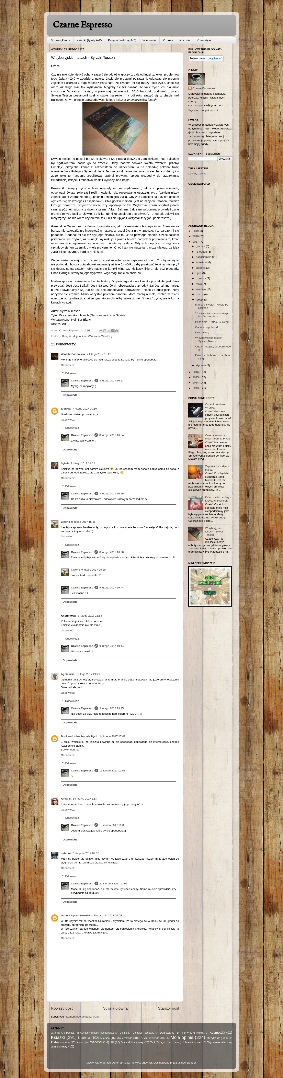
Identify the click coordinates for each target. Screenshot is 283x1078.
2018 (196, 236)
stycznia (201, 365)
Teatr (176, 1042)
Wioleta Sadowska (73, 354)
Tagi (152, 1042)
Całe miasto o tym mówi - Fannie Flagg (217, 437)
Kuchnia (184, 40)
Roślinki (80, 1042)
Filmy (185, 1032)
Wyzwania (149, 40)
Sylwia (65, 463)
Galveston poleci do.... (209, 327)
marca (200, 294)
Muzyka (211, 1038)
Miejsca (105, 1038)
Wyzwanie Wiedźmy (100, 336)
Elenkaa (66, 408)
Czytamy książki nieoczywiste (97, 1032)
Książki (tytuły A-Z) (89, 40)
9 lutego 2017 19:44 (111, 587)
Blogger (191, 1062)
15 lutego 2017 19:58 (112, 770)
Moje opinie (79, 336)
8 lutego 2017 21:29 (88, 674)
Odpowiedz (68, 365)
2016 (196, 372)
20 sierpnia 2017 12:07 (113, 883)
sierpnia (201, 267)
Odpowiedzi (72, 373)
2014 (196, 382)
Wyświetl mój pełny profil (203, 110)
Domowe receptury (143, 1032)
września (201, 262)
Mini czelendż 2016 (127, 1038)
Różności (95, 1042)
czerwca (201, 278)
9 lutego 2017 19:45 (111, 708)
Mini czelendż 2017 (154, 1038)
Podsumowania (60, 1042)
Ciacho (65, 521)
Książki (66, 336)
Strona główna (60, 40)
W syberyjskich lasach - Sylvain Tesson (209, 339)
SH (112, 1042)
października (204, 257)
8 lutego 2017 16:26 (111, 493)
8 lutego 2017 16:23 (111, 380)
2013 (196, 388)
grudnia (201, 246)
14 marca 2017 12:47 (86, 798)
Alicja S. (66, 798)
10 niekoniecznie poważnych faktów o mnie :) (212, 315)
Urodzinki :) (202, 332)
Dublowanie (167, 1032)
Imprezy (200, 1033)
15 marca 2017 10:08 (112, 825)
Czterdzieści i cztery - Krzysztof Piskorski (218, 499)
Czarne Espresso (82, 25)
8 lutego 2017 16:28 (111, 552)
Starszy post (168, 1008)
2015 (196, 377)
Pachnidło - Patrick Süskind (212, 321)
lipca (199, 273)
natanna (66, 853)
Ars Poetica (67, 1032)
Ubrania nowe (192, 1042)
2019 (196, 230)
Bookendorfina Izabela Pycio (79, 736)
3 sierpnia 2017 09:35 (86, 853)
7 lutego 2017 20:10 (84, 408)
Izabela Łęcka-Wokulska (76, 915)
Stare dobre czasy (132, 1042)
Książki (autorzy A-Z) (122, 40)
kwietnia (201, 289)
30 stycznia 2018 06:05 (107, 915)
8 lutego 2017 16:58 (90, 615)
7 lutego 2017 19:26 (99, 354)
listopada (202, 251)
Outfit (225, 1038)
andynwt (147, 1062)
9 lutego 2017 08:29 (93, 569)
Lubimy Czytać (197, 173)
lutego (200, 299)
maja (199, 283)
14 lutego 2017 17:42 (112, 736)
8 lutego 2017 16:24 (111, 435)
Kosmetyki (204, 40)
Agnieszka (68, 674)
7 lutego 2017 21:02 (83, 463)
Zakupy (62, 1046)
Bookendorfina (70, 749)
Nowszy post (62, 1008)
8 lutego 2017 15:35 (83, 521)
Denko (123, 1032)
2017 (196, 241)
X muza (168, 40)
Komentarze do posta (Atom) (83, 1016)
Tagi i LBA (165, 1042)
